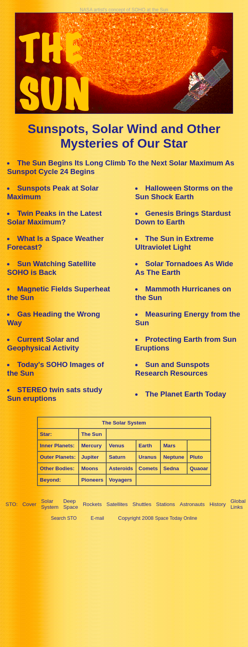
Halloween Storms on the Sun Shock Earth (184, 192)
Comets (148, 468)
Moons (89, 468)
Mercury (91, 446)
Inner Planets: (57, 446)
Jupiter (90, 457)
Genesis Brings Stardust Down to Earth (183, 217)
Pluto (196, 457)
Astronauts (192, 504)
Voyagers (120, 480)
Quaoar (199, 468)
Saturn (117, 457)
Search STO (64, 518)
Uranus (148, 457)
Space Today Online (176, 518)
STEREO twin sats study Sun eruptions (54, 394)
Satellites (117, 504)
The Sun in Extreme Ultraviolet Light (174, 242)
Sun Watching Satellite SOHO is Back (51, 268)
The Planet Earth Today (185, 394)
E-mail (97, 518)
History (217, 504)
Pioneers (92, 480)
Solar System (49, 504)
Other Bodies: (57, 468)
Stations (165, 504)
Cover (29, 504)
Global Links (238, 504)
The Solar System (124, 423)
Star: (46, 434)
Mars (169, 446)
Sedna (171, 468)
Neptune (173, 457)
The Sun (91, 434)
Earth (145, 446)
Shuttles (141, 504)
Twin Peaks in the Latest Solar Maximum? (54, 217)
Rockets (92, 504)
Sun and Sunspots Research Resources (172, 368)
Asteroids (121, 468)
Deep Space (70, 504)
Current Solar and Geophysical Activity (43, 343)
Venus (116, 446)
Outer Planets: (58, 457)
